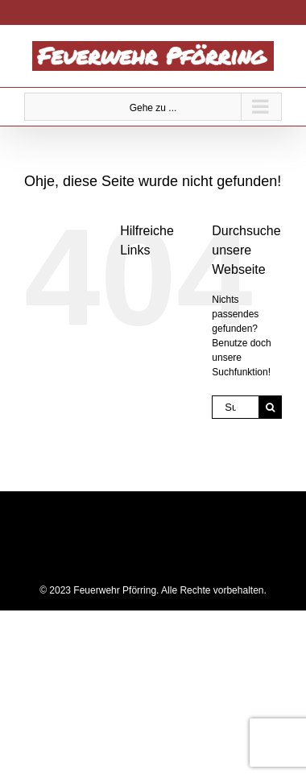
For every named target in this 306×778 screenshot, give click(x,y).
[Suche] (270, 407)
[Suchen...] (235, 407)
